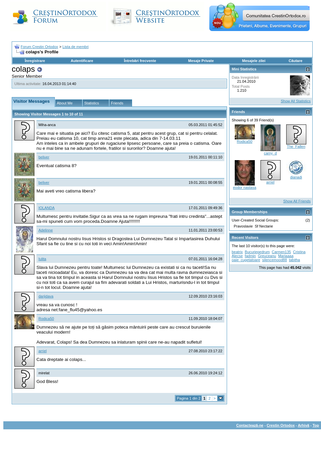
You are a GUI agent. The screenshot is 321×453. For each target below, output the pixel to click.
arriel (42, 351)
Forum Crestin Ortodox (39, 47)
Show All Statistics (296, 101)
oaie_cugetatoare (246, 260)
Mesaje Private (201, 61)
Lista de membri (76, 47)
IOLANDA (46, 208)
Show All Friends (297, 201)
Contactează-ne (249, 425)
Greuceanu (267, 256)
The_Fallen (296, 146)
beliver (43, 157)
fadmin (250, 256)
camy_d (270, 153)
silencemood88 (274, 260)
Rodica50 (46, 319)
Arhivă (303, 425)
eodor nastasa (244, 187)
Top (316, 425)
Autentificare (82, 61)
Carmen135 (281, 252)
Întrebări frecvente (140, 61)
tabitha (294, 260)
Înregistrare (35, 61)
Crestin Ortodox (281, 425)
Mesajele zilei (253, 61)
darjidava (46, 296)
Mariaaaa (286, 256)
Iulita (42, 259)
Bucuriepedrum (257, 252)
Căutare (295, 61)
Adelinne (45, 230)
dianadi (296, 177)
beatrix (237, 252)
